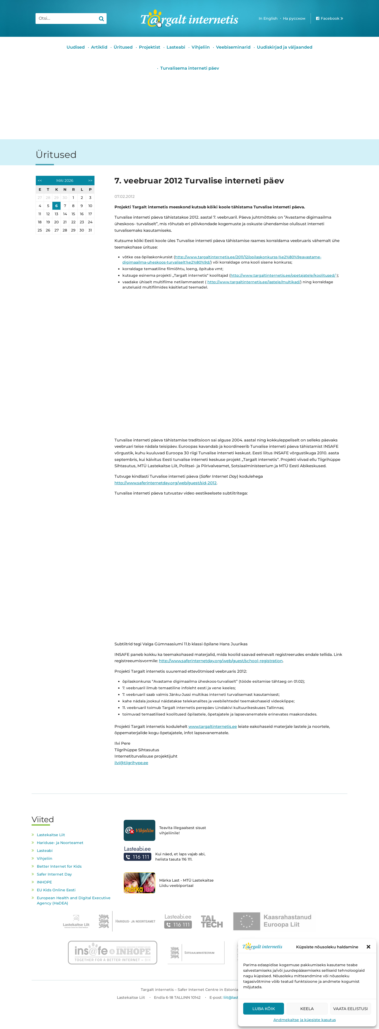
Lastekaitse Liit (51, 834)
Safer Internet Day (54, 874)
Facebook (330, 18)
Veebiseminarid (233, 47)
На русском (294, 18)
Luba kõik (263, 1008)
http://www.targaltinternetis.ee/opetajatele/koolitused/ (283, 275)
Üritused (123, 47)
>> (90, 180)
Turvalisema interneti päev (189, 68)
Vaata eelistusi (350, 1008)
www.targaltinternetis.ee (212, 726)
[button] (368, 946)
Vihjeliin (201, 47)
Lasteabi (176, 47)
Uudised (76, 47)
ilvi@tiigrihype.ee (131, 762)
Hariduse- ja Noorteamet (60, 842)
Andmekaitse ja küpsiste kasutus (304, 1019)
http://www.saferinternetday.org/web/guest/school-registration (221, 660)
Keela (307, 1008)
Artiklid (99, 47)
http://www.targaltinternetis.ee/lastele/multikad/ (253, 282)
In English (268, 18)
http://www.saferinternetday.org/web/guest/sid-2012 (165, 482)
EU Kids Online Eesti (56, 890)
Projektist (149, 47)
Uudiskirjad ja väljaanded (284, 47)
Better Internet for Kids (59, 866)
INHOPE (44, 882)
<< (40, 180)
